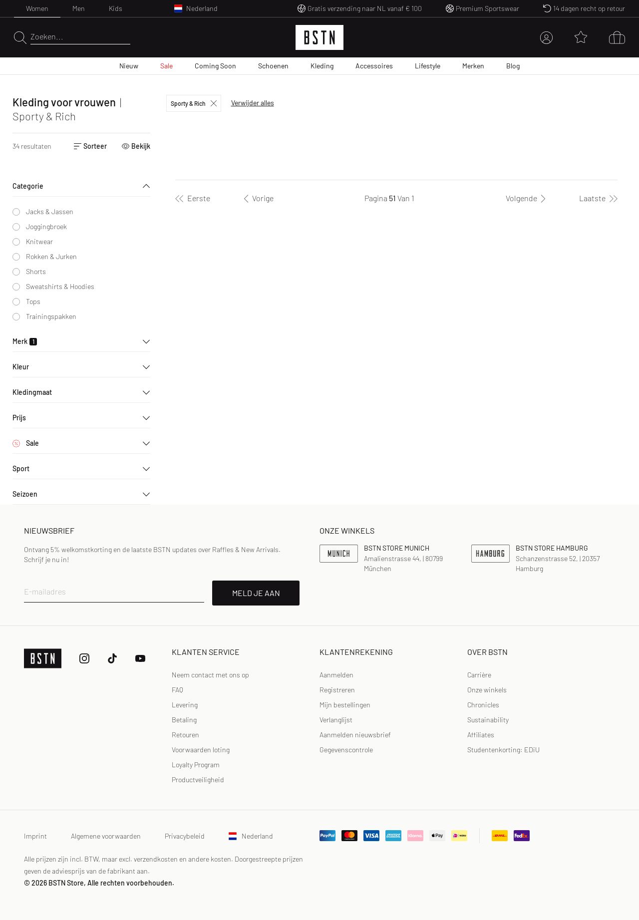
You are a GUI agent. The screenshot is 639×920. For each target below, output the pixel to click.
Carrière (479, 674)
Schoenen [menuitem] (273, 65)
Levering (185, 704)
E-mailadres (45, 591)
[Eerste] (192, 198)
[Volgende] (527, 198)
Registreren (337, 689)
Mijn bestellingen (345, 704)
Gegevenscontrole (346, 749)
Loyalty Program (196, 764)
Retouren (185, 734)
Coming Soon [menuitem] (215, 65)
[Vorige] (257, 198)
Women (37, 8)
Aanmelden (336, 674)
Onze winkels (487, 689)
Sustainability (488, 719)
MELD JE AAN (256, 593)
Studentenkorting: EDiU (503, 749)
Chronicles (483, 704)
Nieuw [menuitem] (128, 65)
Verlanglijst (336, 719)
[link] (336, 675)
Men (78, 8)
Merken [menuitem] (473, 65)
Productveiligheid (198, 779)
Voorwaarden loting (201, 749)
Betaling (184, 719)
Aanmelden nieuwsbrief (355, 734)
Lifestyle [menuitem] (427, 65)
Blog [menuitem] (513, 65)
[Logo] (319, 37)
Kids (115, 8)
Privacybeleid (185, 836)
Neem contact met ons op (210, 674)
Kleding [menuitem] (322, 65)
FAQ (177, 689)
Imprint (35, 836)
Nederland (251, 836)
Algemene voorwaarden (106, 836)
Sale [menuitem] (166, 65)
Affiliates (480, 734)
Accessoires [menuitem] (374, 65)
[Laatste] (598, 198)
